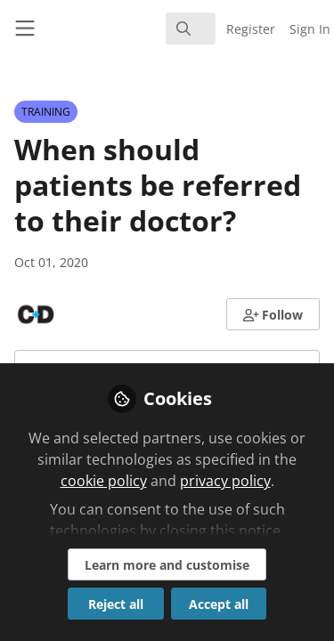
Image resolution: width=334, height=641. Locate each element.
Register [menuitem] (250, 28)
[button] (273, 314)
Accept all (218, 604)
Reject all (115, 604)
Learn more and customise (167, 564)
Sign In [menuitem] (309, 28)
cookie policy (104, 481)
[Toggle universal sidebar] (25, 28)
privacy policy (225, 481)
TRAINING (45, 111)
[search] (191, 28)
